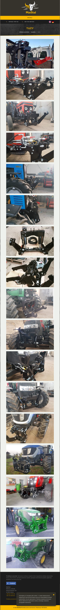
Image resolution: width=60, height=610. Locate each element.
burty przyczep (17, 579)
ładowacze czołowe (23, 576)
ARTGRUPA (44, 607)
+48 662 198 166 (13, 21)
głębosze (49, 577)
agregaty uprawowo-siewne (23, 577)
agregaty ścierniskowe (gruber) (38, 577)
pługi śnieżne (13, 577)
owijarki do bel (31, 576)
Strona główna (24, 32)
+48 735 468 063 (29, 21)
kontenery (8, 579)
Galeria (33, 32)
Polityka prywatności (11, 599)
